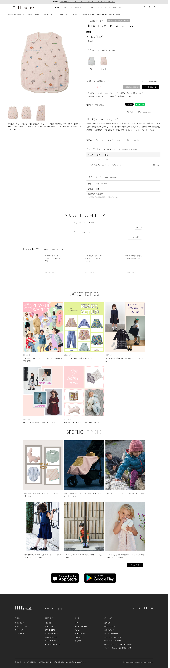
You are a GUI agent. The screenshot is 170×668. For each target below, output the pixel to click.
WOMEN (57, 7)
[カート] (155, 7)
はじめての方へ (109, 626)
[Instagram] (133, 608)
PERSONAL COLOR (52, 641)
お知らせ (107, 623)
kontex (137, 227)
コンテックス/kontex (32, 15)
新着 (92, 7)
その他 (75, 15)
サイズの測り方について (97, 165)
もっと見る (135, 565)
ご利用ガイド (109, 630)
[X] (139, 608)
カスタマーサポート (111, 633)
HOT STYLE (49, 626)
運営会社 (18, 662)
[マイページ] (150, 7)
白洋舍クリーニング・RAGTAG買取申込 (118, 644)
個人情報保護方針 (45, 662)
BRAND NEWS (50, 630)
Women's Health (80, 633)
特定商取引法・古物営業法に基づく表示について (72, 662)
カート (60, 609)
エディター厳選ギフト (52, 644)
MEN (64, 7)
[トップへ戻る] (163, 589)
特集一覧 (48, 623)
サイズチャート (115, 165)
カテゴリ (108, 7)
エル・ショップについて (112, 637)
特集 (114, 7)
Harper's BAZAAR (81, 626)
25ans (77, 630)
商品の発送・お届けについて (132, 93)
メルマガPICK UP (51, 637)
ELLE (121, 7)
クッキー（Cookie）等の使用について (117, 648)
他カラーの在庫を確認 (149, 81)
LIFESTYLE (79, 7)
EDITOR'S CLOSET (52, 633)
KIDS (71, 7)
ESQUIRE (78, 637)
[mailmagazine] (152, 608)
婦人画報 (78, 641)
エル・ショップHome (14, 15)
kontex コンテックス (95, 21)
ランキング (19, 630)
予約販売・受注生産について (120, 96)
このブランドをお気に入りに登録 (118, 21)
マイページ (49, 609)
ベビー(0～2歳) (63, 15)
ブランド (99, 7)
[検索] (145, 7)
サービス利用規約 (30, 662)
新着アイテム (19, 623)
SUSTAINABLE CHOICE (112, 641)
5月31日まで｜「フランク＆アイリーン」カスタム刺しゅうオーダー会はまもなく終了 (87, 2)
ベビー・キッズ (49, 15)
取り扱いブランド (21, 626)
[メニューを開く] (13, 7)
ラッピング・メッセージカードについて (103, 93)
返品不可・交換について (97, 96)
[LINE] (145, 608)
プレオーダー (19, 633)
